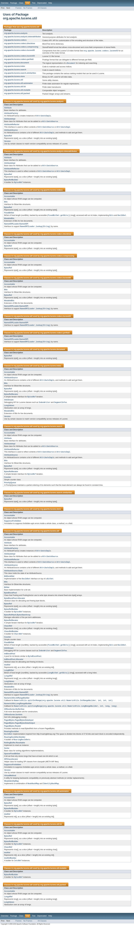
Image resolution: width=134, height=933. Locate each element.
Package (13, 3)
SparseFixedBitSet (12, 759)
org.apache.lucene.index (14, 67)
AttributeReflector (11, 125)
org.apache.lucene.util (29, 27)
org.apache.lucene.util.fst (15, 87)
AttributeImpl (9, 119)
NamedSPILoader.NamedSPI (16, 225)
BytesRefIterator (11, 396)
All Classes (42, 8)
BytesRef (8, 137)
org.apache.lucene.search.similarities (20, 73)
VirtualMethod (10, 781)
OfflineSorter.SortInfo (13, 720)
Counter (7, 480)
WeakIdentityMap (11, 787)
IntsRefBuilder (10, 864)
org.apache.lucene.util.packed (17, 94)
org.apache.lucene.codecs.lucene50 (19, 50)
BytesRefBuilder (11, 181)
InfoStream (9, 402)
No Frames (27, 8)
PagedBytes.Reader (12, 731)
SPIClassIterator (11, 765)
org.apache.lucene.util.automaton (18, 84)
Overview (4, 3)
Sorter (6, 754)
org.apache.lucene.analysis (15, 33)
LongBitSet (9, 675)
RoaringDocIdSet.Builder (14, 743)
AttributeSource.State (13, 574)
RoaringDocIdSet (11, 737)
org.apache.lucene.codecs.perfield (18, 59)
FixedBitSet (9, 214)
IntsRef (7, 669)
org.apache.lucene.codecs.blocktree (19, 43)
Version (7, 142)
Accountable (9, 198)
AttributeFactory (11, 114)
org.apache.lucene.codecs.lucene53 (19, 56)
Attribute (8, 108)
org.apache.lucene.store (14, 77)
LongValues (9, 408)
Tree (34, 3)
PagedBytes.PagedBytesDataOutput (19, 728)
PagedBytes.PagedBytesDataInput (18, 725)
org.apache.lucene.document (16, 63)
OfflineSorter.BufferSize (14, 714)
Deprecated (42, 3)
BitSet (6, 591)
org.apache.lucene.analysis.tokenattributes (22, 37)
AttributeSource (11, 131)
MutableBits (9, 220)
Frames (18, 8)
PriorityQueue (10, 486)
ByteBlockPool (10, 597)
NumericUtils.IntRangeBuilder (16, 703)
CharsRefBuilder (11, 635)
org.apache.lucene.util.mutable (17, 90)
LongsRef (8, 681)
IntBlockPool (9, 658)
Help (50, 3)
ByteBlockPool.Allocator (14, 602)
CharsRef (8, 630)
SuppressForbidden (12, 524)
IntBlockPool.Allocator (13, 664)
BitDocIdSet (9, 580)
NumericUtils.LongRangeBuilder (18, 709)
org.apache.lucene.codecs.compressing (21, 47)
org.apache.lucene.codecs (15, 40)
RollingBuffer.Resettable (14, 748)
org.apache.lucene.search (15, 70)
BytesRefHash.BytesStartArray (17, 619)
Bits (6, 203)
